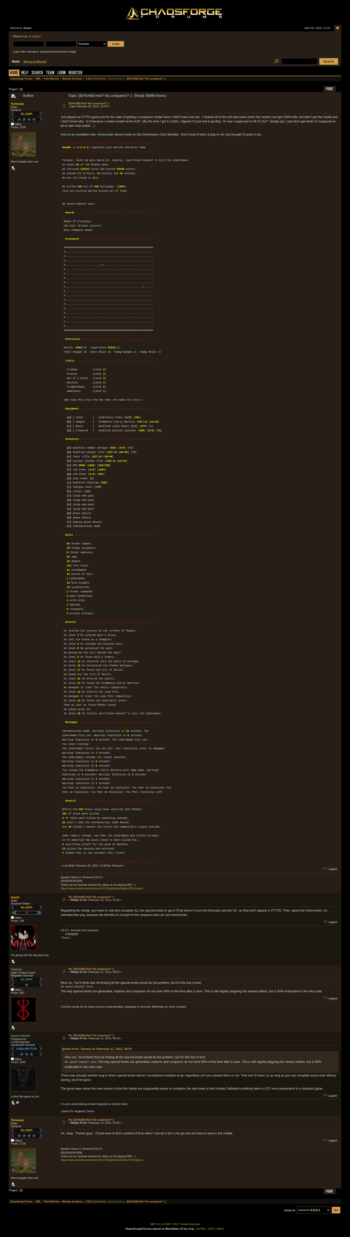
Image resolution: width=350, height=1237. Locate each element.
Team (50, 73)
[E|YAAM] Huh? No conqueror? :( (89, 103)
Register (75, 73)
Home (14, 73)
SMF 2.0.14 (156, 1224)
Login (61, 73)
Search (37, 73)
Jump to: (290, 1210)
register (36, 36)
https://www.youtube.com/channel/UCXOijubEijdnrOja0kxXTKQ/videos (102, 888)
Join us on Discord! (35, 61)
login (25, 36)
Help (24, 73)
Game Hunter (115, 78)
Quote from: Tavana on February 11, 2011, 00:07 (97, 1049)
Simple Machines (190, 1224)
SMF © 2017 (172, 1224)
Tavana (16, 969)
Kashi (15, 897)
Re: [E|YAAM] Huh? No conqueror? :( (91, 896)
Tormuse (17, 104)
